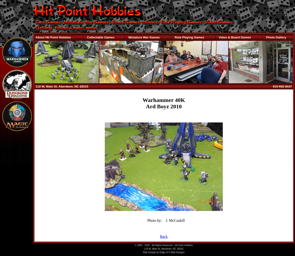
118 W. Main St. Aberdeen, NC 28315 (62, 86)
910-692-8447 (282, 86)
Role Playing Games (189, 37)
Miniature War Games (144, 37)
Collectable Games (100, 37)
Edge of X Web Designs (172, 252)
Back (164, 237)
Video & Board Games (235, 37)
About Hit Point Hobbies (53, 37)
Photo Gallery (276, 37)
